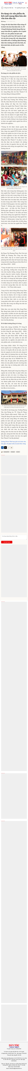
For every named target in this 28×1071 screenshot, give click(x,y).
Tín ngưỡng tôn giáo (20, 7)
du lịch (18, 451)
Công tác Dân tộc (8, 7)
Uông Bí (12, 451)
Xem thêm (14, 826)
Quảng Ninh (6, 451)
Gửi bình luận (7, 542)
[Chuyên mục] (2, 3)
